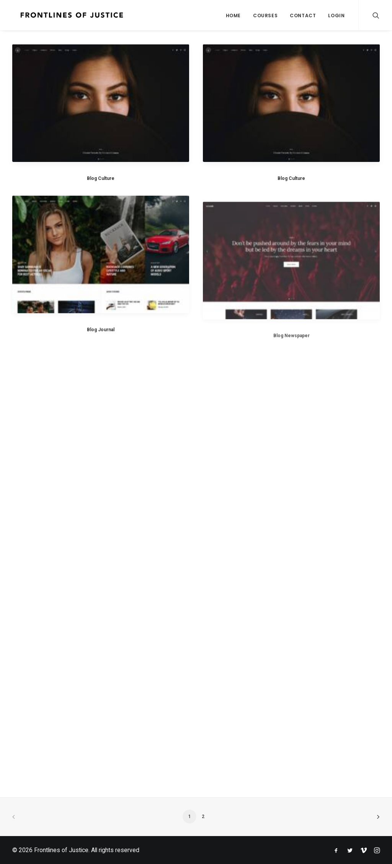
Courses (265, 15)
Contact (303, 15)
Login (336, 15)
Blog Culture (100, 178)
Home (233, 15)
